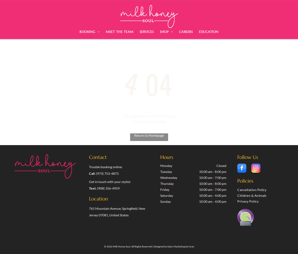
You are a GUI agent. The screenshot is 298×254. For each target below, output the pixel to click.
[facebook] (241, 169)
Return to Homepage (149, 135)
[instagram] (255, 169)
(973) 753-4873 (107, 173)
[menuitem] (89, 32)
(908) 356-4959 (108, 188)
